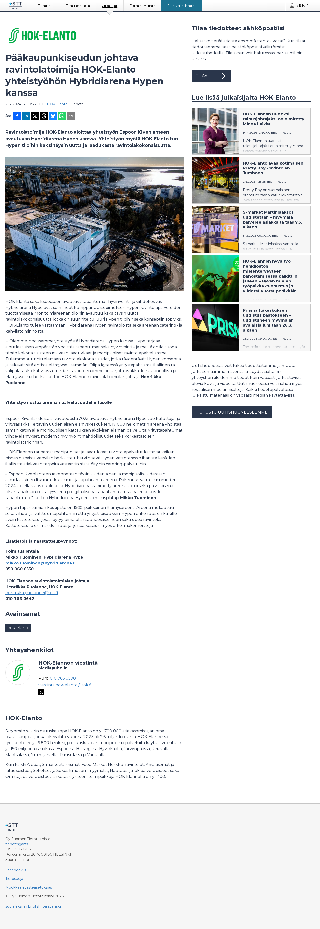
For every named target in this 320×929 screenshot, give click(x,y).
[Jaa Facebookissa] (17, 116)
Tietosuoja (14, 878)
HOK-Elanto (57, 104)
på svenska (52, 906)
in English (32, 906)
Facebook (14, 870)
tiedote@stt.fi (17, 844)
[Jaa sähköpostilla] (71, 116)
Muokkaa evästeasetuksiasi (29, 887)
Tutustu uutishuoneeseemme (232, 412)
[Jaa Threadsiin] (44, 116)
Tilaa (211, 76)
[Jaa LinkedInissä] (26, 116)
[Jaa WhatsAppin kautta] (62, 116)
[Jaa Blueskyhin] (53, 116)
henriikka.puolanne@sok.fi (31, 593)
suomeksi (13, 906)
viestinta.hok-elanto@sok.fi (65, 685)
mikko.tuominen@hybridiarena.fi (40, 563)
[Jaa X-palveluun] (35, 116)
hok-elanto (18, 627)
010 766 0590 (63, 678)
